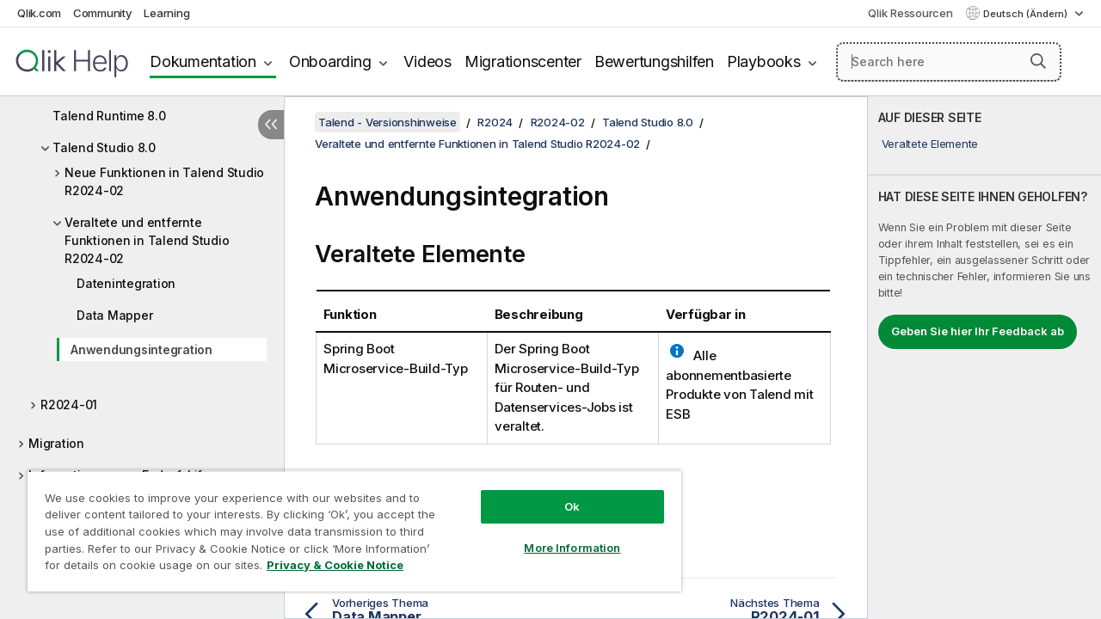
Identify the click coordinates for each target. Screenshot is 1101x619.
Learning (166, 13)
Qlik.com (39, 13)
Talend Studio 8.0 (104, 147)
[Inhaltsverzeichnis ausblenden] (271, 124)
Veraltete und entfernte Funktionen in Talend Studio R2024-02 (147, 240)
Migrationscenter (522, 61)
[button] (1038, 61)
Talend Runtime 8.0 (109, 115)
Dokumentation (203, 61)
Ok (559, 493)
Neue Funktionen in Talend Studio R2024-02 (164, 181)
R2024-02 (558, 122)
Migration (56, 443)
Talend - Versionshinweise (387, 122)
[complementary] (984, 357)
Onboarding (330, 61)
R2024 (495, 122)
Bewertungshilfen (654, 61)
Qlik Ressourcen (910, 13)
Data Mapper (114, 315)
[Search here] (949, 62)
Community (102, 13)
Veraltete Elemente (930, 143)
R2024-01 (68, 404)
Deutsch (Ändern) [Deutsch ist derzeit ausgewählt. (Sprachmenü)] (1026, 14)
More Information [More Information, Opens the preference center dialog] (559, 535)
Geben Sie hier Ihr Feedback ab (977, 331)
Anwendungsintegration (141, 349)
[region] (347, 524)
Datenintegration (126, 283)
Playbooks (764, 61)
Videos (427, 61)
